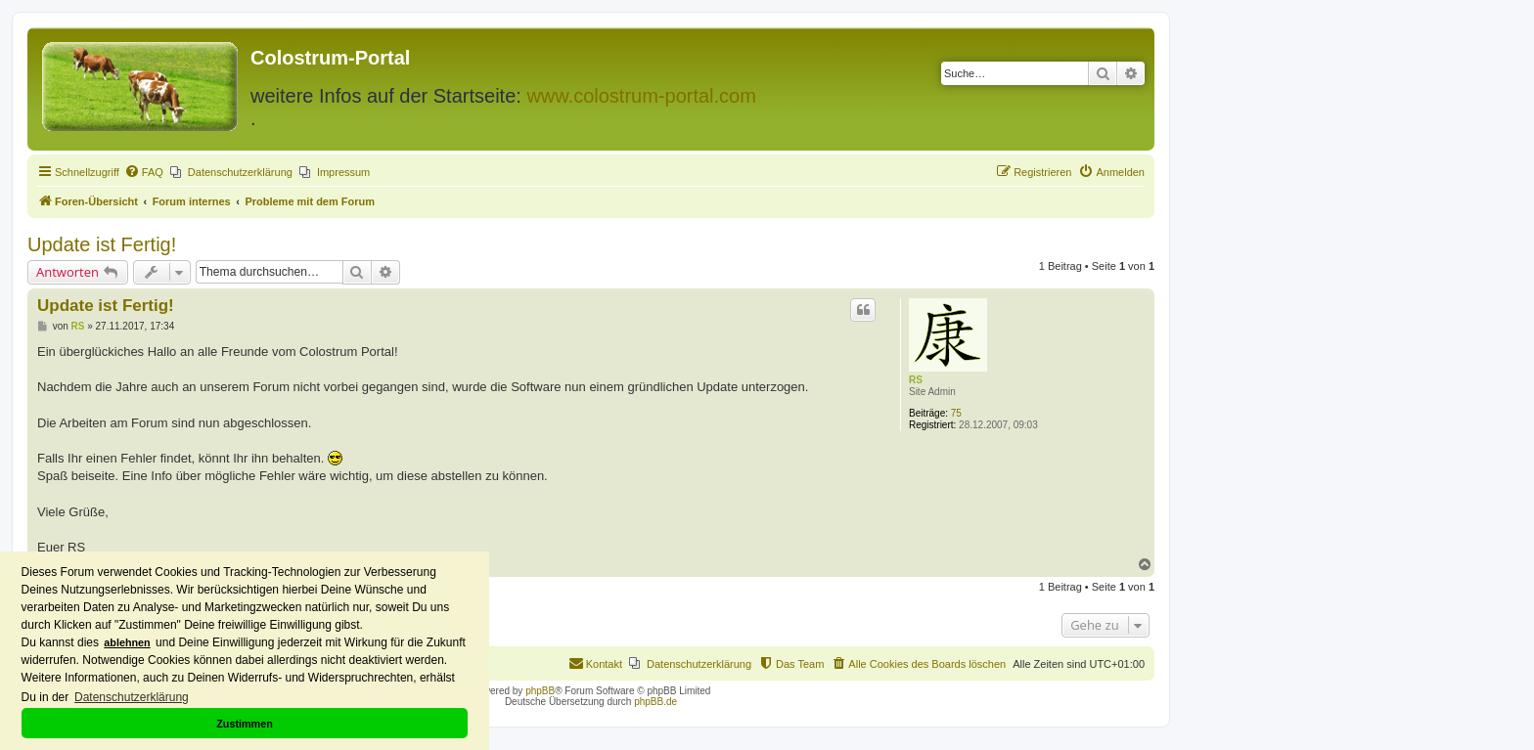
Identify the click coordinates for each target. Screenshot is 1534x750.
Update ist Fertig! (101, 244)
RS (916, 380)
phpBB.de (655, 701)
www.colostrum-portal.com (641, 96)
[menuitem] (143, 172)
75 (956, 413)
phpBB (540, 690)
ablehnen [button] (127, 642)
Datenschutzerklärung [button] (131, 697)
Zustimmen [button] (244, 723)
